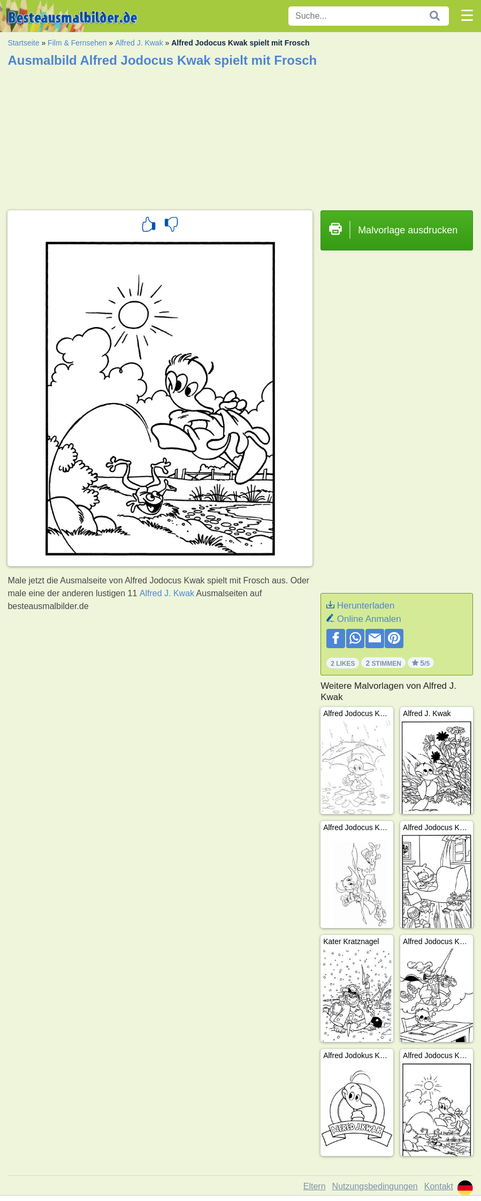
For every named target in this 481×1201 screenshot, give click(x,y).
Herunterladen (366, 605)
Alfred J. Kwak (139, 43)
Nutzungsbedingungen (375, 1186)
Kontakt (438, 1186)
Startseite (23, 43)
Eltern (314, 1186)
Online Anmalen (369, 619)
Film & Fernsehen (77, 43)
